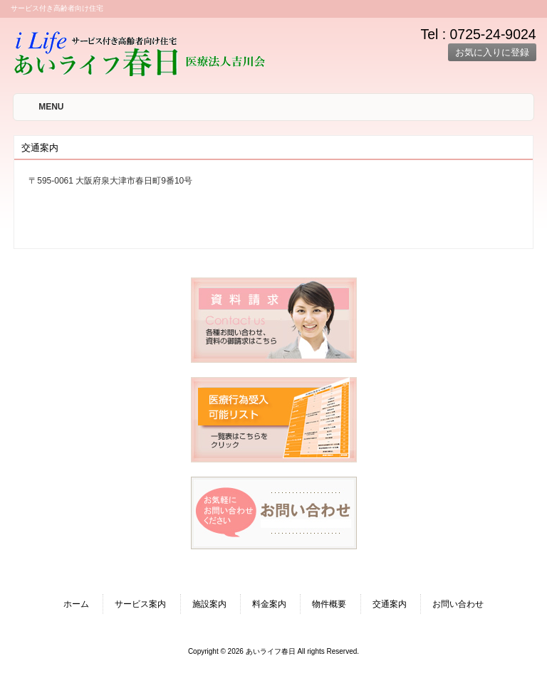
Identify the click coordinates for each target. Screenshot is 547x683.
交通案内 (390, 604)
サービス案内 (140, 604)
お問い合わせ (458, 604)
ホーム (76, 604)
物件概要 (329, 604)
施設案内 (209, 604)
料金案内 (269, 604)
